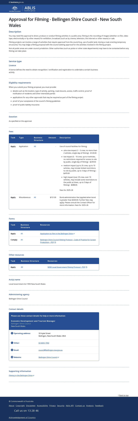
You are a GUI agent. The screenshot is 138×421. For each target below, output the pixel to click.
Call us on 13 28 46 (26, 414)
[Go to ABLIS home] (22, 9)
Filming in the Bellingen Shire (21, 375)
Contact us (80, 409)
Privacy (52, 409)
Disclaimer (31, 409)
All (35, 146)
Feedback (99, 409)
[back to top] (69, 398)
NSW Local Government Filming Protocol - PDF (67, 267)
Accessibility (42, 409)
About (11, 409)
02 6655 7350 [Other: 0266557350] (44, 343)
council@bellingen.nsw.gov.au (51, 350)
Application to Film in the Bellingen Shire (57, 233)
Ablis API (70, 409)
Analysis (90, 409)
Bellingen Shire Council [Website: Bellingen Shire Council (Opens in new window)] (49, 357)
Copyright (20, 409)
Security (60, 409)
